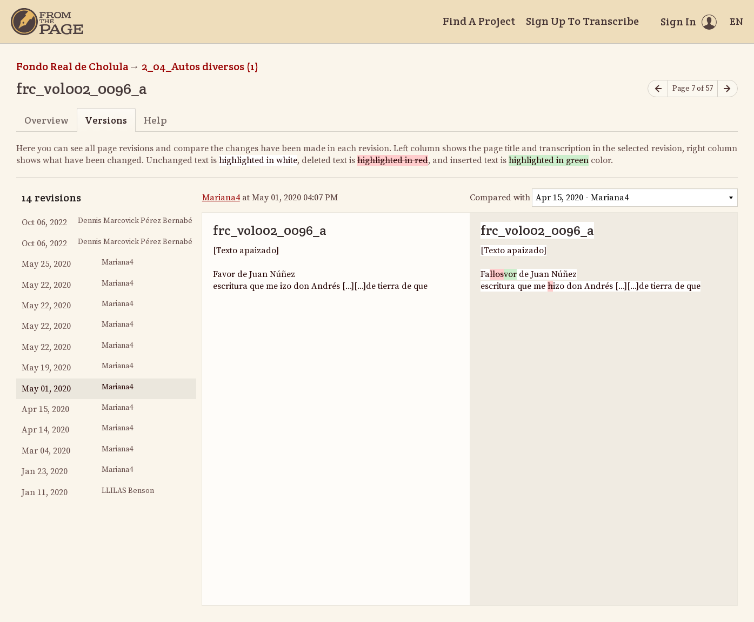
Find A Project (479, 21)
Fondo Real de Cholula (72, 66)
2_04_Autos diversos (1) (200, 66)
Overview (46, 120)
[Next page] (727, 89)
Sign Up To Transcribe (582, 21)
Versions (106, 120)
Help (155, 120)
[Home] (47, 21)
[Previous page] (658, 89)
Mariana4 (221, 197)
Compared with (500, 197)
